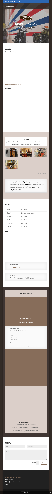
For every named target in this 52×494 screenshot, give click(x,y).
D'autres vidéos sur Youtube (13, 84)
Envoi (43, 463)
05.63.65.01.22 (16, 267)
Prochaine (44, 173)
